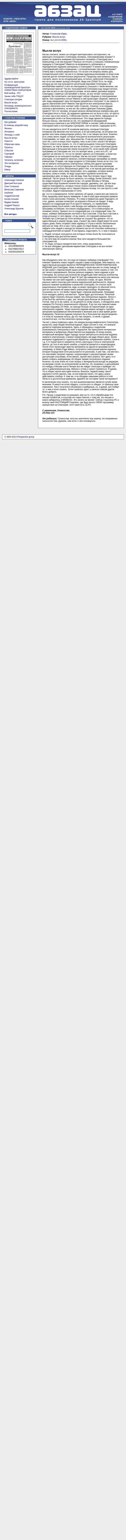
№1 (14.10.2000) (58, 40)
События (8, 150)
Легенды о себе (12, 135)
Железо (8, 128)
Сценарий (9, 154)
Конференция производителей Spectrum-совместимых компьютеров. (18, 87)
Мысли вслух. (11, 102)
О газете (118, 14)
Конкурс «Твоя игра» (15, 19)
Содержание (116, 17)
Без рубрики (10, 122)
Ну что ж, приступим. (14, 82)
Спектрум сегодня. (13, 99)
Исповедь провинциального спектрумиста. (17, 107)
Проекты (8, 147)
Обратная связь (12, 144)
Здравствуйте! (11, 78)
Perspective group (25, 437)
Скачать (118, 19)
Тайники (8, 157)
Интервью (9, 131)
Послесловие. (11, 111)
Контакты (117, 21)
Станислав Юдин (58, 34)
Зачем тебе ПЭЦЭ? (13, 96)
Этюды (7, 166)
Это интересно (11, 163)
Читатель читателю (13, 160)
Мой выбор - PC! (12, 93)
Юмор (7, 169)
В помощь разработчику (16, 125)
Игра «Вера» (10, 21)
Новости (8, 141)
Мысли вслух (10, 138)
